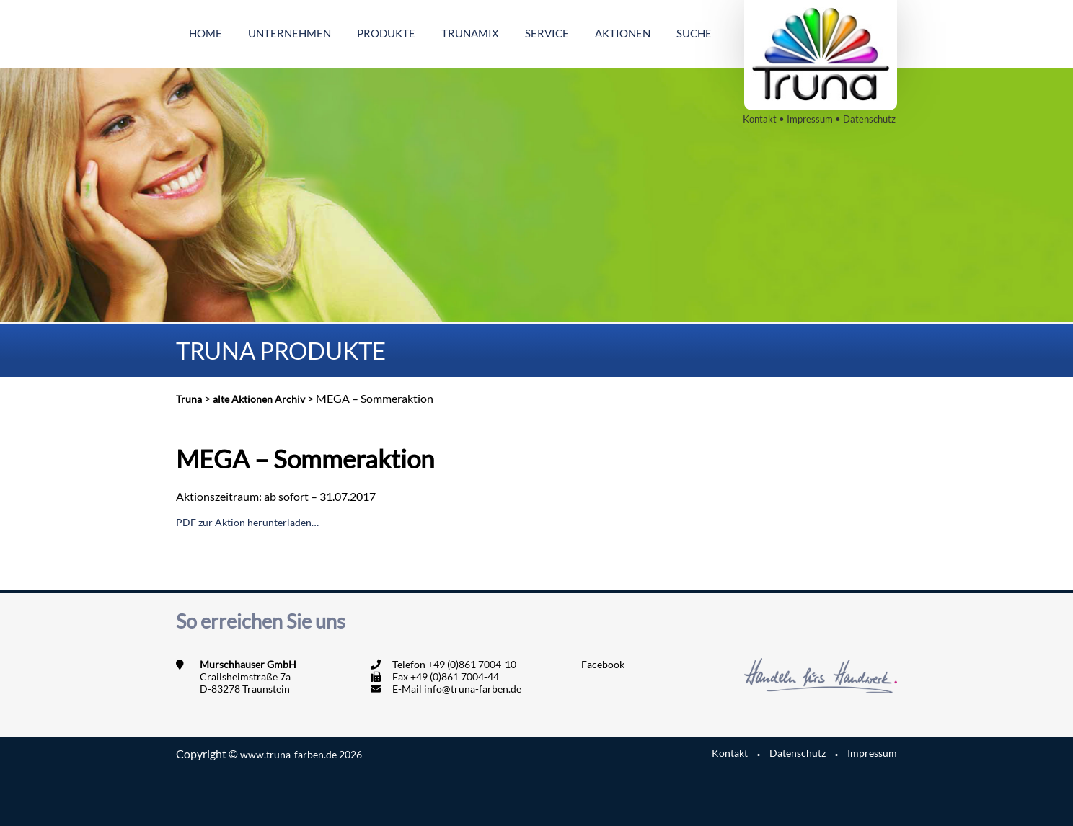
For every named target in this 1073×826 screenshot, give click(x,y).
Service (547, 33)
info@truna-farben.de (472, 689)
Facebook (602, 664)
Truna (189, 399)
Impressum (810, 119)
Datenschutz (869, 119)
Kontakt (760, 119)
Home (205, 33)
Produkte (386, 33)
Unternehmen (289, 33)
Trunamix (470, 33)
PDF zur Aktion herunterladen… (247, 522)
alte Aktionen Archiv (259, 399)
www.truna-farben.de (301, 754)
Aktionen (622, 33)
